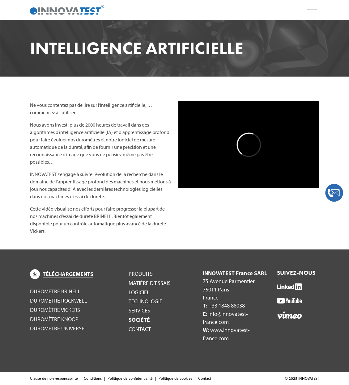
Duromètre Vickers (55, 309)
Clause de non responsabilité (54, 378)
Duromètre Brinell (55, 291)
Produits (141, 273)
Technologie (145, 301)
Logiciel (139, 292)
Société (139, 319)
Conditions (93, 378)
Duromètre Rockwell (58, 300)
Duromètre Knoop (54, 319)
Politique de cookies (175, 378)
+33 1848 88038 (226, 305)
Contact (140, 329)
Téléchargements (62, 274)
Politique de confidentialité (130, 378)
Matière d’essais (150, 283)
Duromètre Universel (58, 328)
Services (139, 310)
